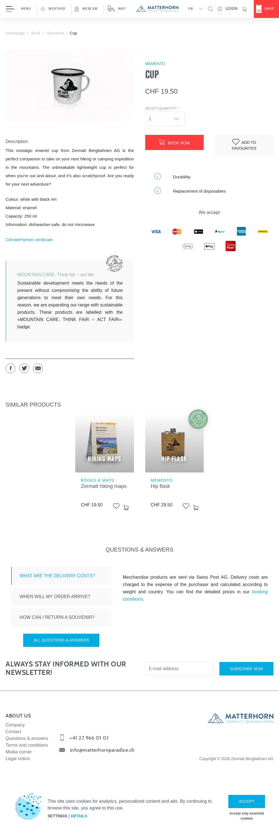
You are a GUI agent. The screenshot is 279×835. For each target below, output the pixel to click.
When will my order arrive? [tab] (56, 596)
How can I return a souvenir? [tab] (57, 617)
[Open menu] (18, 9)
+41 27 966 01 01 (89, 738)
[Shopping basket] (244, 9)
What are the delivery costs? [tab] (57, 575)
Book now (174, 142)
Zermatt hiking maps (103, 486)
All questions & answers (61, 640)
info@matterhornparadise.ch (102, 750)
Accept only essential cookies (246, 815)
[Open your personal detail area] (227, 9)
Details (79, 816)
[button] (54, 9)
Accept (247, 801)
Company (15, 725)
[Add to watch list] (244, 145)
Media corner (19, 751)
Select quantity (161, 108)
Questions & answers (27, 738)
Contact (13, 731)
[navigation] (139, 9)
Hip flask (160, 486)
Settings (57, 816)
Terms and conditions (27, 745)
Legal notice (18, 758)
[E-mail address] (179, 668)
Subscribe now (246, 668)
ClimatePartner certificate (29, 239)
